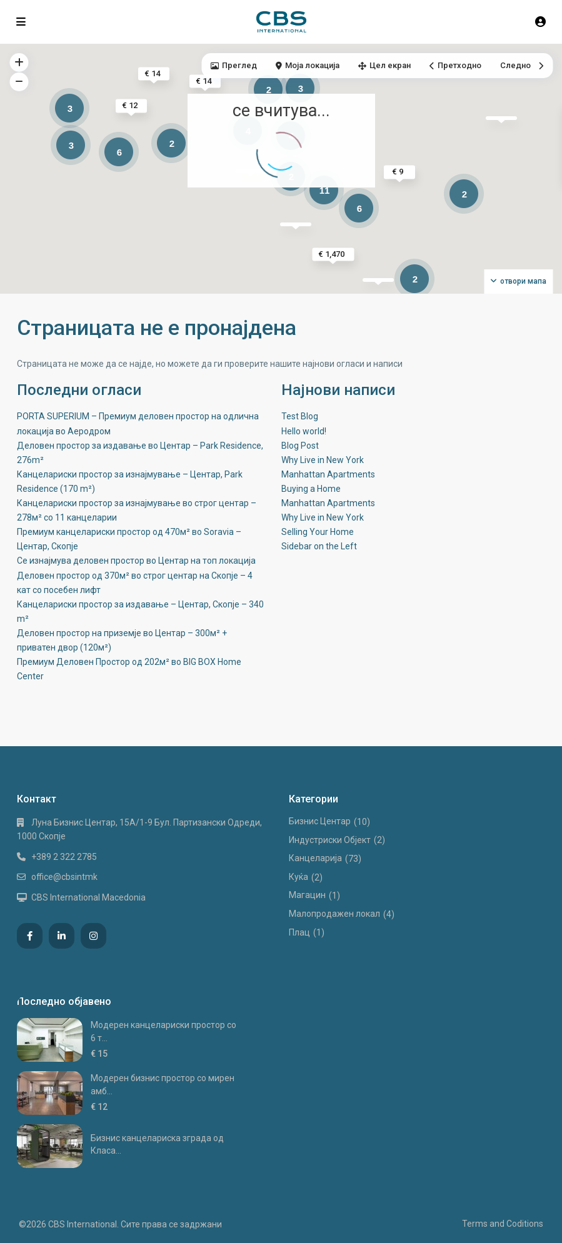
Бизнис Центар (320, 821)
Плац (299, 932)
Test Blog (299, 416)
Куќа (298, 877)
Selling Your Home (317, 532)
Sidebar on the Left (319, 546)
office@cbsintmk (64, 877)
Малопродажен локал (334, 914)
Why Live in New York (322, 460)
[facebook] (30, 936)
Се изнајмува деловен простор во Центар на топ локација (136, 561)
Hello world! (303, 431)
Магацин (307, 895)
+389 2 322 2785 (64, 857)
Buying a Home (311, 489)
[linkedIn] (61, 936)
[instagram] (93, 936)
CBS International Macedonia (88, 897)
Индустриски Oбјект (330, 840)
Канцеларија (315, 858)
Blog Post (300, 446)
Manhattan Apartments (328, 474)
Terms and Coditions (502, 1224)
